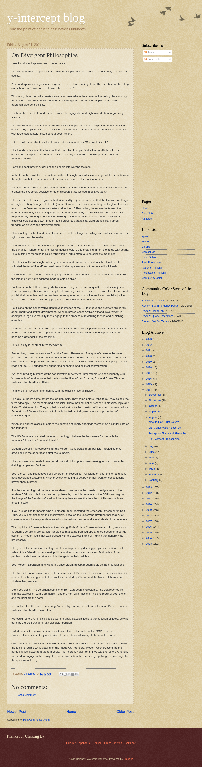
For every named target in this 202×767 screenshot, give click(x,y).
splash (145, 236)
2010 (149, 504)
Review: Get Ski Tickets (155, 321)
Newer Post (16, 712)
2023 (149, 339)
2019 (149, 361)
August (153, 417)
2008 (149, 515)
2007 (149, 521)
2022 (149, 344)
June (152, 451)
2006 (149, 526)
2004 (149, 538)
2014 (149, 389)
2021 (149, 350)
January (154, 480)
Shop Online (149, 257)
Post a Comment (26, 694)
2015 (149, 384)
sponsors (84, 743)
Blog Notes (148, 213)
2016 (149, 378)
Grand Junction (113, 743)
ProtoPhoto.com (151, 262)
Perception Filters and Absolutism (167, 433)
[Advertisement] (154, 130)
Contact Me (148, 251)
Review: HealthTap (153, 310)
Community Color (152, 277)
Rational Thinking (152, 267)
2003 (149, 543)
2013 (149, 487)
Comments (152, 59)
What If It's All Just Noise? (163, 422)
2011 (149, 498)
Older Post (125, 712)
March (153, 468)
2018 (149, 367)
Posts (149, 52)
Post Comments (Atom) (37, 719)
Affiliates (147, 218)
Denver (97, 743)
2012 (149, 492)
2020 (149, 356)
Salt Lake (130, 743)
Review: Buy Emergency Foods (160, 305)
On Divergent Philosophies (163, 438)
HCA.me (71, 743)
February (154, 474)
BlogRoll (147, 246)
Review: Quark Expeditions (157, 316)
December (155, 394)
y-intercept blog (46, 17)
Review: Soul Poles (153, 300)
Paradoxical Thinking (154, 272)
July (151, 446)
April (152, 463)
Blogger (128, 758)
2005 (149, 532)
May (152, 457)
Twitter (146, 241)
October (154, 405)
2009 (149, 509)
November (155, 400)
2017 (149, 373)
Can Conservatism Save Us (164, 427)
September (156, 411)
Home (71, 712)
